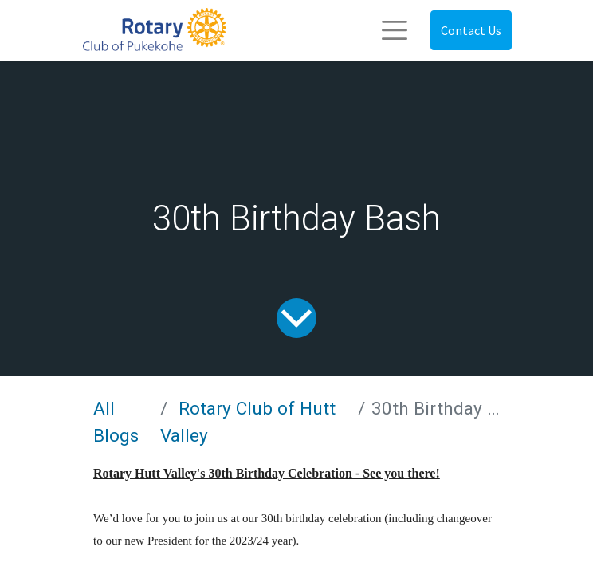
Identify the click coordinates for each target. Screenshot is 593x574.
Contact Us (471, 30)
